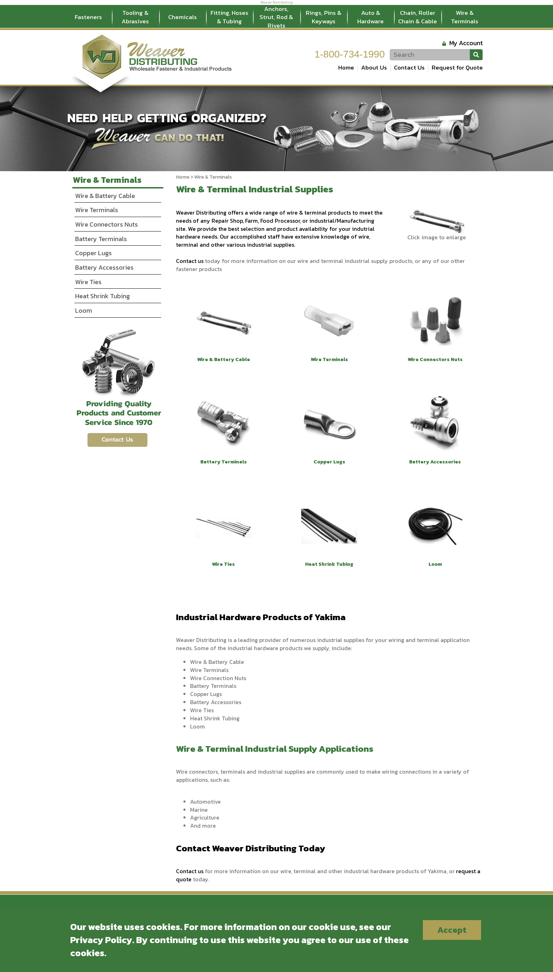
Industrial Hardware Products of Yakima (261, 617)
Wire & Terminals (464, 17)
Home (346, 67)
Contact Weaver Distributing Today (250, 848)
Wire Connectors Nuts (106, 224)
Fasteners (88, 17)
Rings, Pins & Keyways (323, 17)
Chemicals (182, 17)
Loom (83, 310)
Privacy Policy (101, 940)
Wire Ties (88, 282)
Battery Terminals (101, 239)
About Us (374, 67)
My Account (466, 43)
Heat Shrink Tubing (102, 296)
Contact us (189, 261)
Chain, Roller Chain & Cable (417, 17)
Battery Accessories (104, 267)
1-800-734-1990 (350, 54)
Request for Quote (457, 67)
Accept (452, 930)
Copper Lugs (93, 253)
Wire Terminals (96, 210)
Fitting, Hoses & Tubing (229, 17)
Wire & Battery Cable (105, 195)
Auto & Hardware (370, 17)
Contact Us (409, 67)
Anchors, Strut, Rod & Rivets (276, 17)
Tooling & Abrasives (135, 17)
